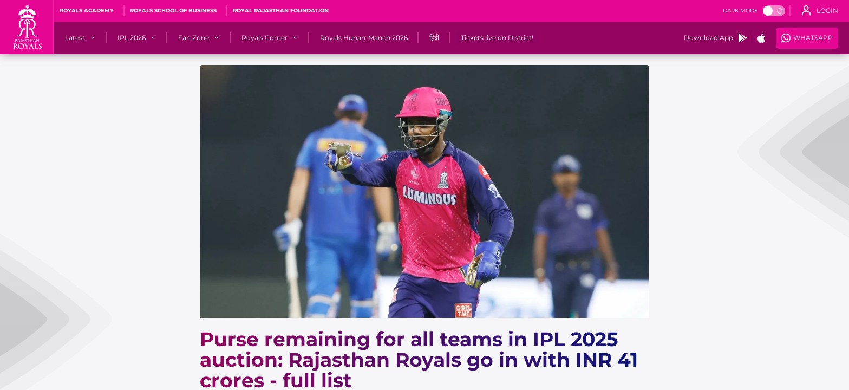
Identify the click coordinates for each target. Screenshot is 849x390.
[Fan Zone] (193, 38)
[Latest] (75, 38)
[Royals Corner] (264, 38)
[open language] (820, 11)
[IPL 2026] (131, 38)
